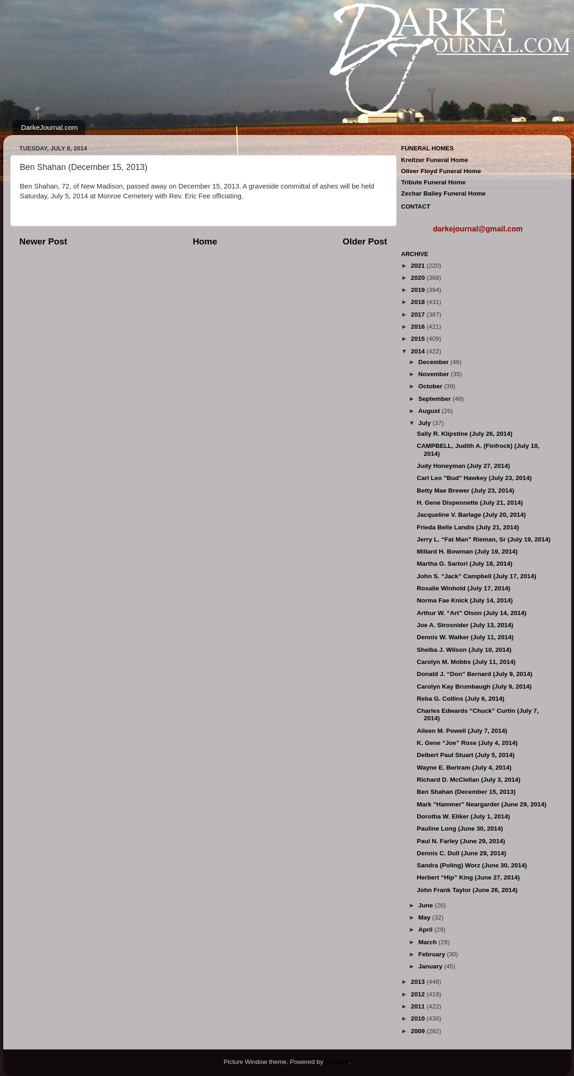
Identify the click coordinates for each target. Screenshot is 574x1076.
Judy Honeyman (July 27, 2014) (463, 465)
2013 (418, 981)
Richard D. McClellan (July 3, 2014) (468, 779)
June (427, 905)
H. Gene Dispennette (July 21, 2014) (470, 502)
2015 (418, 338)
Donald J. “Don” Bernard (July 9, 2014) (474, 673)
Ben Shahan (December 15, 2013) (466, 791)
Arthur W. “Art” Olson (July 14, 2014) (472, 612)
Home (205, 241)
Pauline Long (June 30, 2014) (460, 828)
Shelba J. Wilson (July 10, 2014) (464, 649)
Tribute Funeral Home (433, 182)
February (433, 954)
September (436, 398)
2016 (418, 326)
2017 (418, 314)
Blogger (337, 1061)
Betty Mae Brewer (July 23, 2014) (465, 490)
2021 (418, 265)
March (429, 942)
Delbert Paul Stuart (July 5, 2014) (465, 754)
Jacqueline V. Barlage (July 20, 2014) (471, 514)
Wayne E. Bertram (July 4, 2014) (464, 767)
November (435, 374)
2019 (418, 289)
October (432, 386)
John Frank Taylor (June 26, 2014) (467, 890)
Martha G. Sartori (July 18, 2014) (465, 563)
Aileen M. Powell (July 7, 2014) (462, 730)
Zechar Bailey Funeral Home (443, 193)
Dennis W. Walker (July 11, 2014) (465, 637)
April (427, 929)
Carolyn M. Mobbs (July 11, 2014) (466, 661)
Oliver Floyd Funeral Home (441, 171)
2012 (418, 994)
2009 (418, 1031)
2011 (418, 1006)
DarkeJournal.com (49, 127)
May (425, 917)
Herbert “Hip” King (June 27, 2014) (468, 877)
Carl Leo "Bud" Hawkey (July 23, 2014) (474, 477)
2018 (418, 301)
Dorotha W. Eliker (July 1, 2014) (463, 816)
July (426, 423)
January (432, 966)
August (430, 410)
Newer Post (44, 241)
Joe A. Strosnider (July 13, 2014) (465, 625)
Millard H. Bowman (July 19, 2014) (467, 551)
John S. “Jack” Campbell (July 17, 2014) (476, 576)
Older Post (365, 241)
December (435, 362)
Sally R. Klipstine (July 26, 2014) (465, 433)
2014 (418, 351)
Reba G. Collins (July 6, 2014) (460, 698)
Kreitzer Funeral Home (434, 159)
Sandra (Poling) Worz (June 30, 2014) (472, 865)
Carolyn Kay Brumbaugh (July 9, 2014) (474, 686)
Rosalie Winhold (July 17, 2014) (463, 588)
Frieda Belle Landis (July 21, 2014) (468, 527)
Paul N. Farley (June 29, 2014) (461, 841)
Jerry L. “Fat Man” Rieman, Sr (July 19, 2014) (483, 539)
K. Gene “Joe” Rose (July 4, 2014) (467, 742)
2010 (418, 1018)
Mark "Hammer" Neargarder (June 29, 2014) (481, 804)
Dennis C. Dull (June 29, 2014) (461, 853)
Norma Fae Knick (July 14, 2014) (465, 600)
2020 (418, 277)
